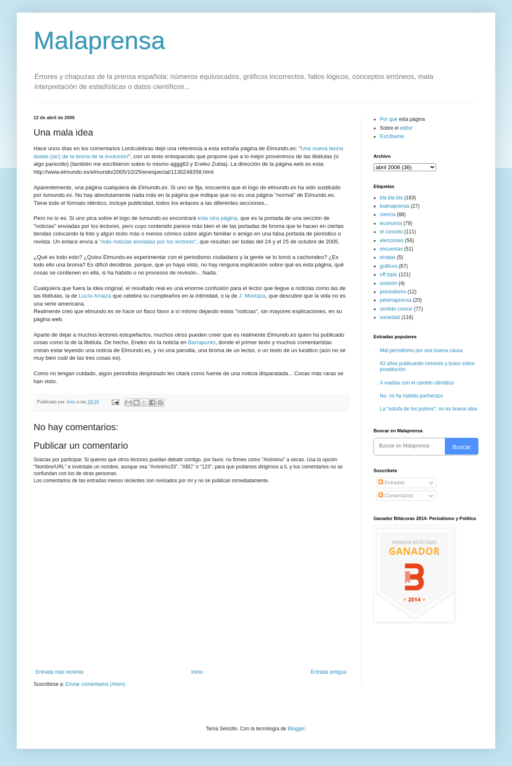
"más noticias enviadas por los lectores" (147, 241)
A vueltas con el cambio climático (417, 383)
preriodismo (393, 292)
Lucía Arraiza (95, 296)
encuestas (391, 249)
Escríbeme (392, 136)
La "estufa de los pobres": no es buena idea (428, 409)
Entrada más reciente (60, 672)
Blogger (296, 729)
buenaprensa (394, 206)
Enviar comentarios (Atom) (95, 684)
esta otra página (218, 218)
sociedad (390, 317)
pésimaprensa (395, 300)
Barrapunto (201, 342)
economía (391, 223)
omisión (388, 283)
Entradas (391, 483)
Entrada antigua (328, 672)
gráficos (388, 266)
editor (406, 128)
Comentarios (395, 496)
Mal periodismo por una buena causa (421, 350)
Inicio (197, 672)
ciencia (387, 214)
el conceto (391, 232)
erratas (387, 257)
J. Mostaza (252, 296)
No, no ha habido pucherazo (411, 396)
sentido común (396, 309)
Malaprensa (99, 40)
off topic (388, 274)
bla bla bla (391, 198)
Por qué (389, 119)
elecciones (392, 240)
